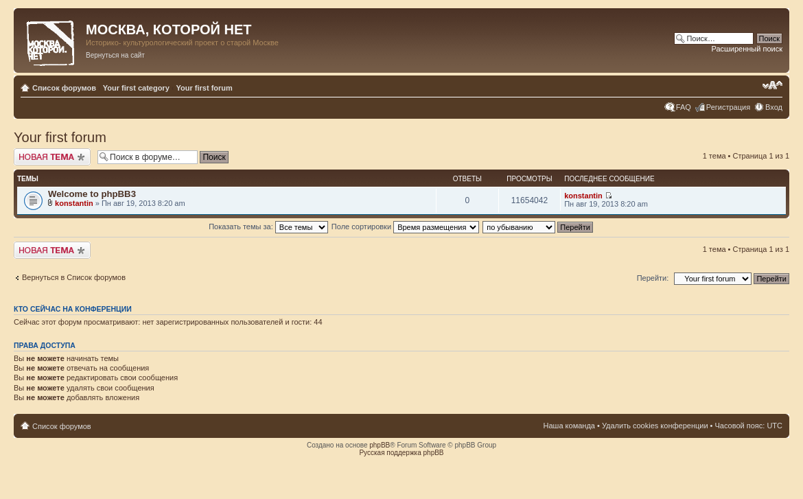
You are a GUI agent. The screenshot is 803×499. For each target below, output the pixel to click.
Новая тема (52, 156)
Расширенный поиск (746, 49)
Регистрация (728, 107)
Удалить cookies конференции (655, 425)
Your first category (136, 88)
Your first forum (204, 88)
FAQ (683, 107)
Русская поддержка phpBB (401, 452)
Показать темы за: (268, 226)
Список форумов (64, 88)
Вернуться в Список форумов (74, 277)
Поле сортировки (405, 226)
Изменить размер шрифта (772, 85)
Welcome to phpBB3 (92, 194)
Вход (773, 107)
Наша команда (569, 425)
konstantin (74, 203)
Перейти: (653, 278)
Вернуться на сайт (115, 55)
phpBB (379, 445)
